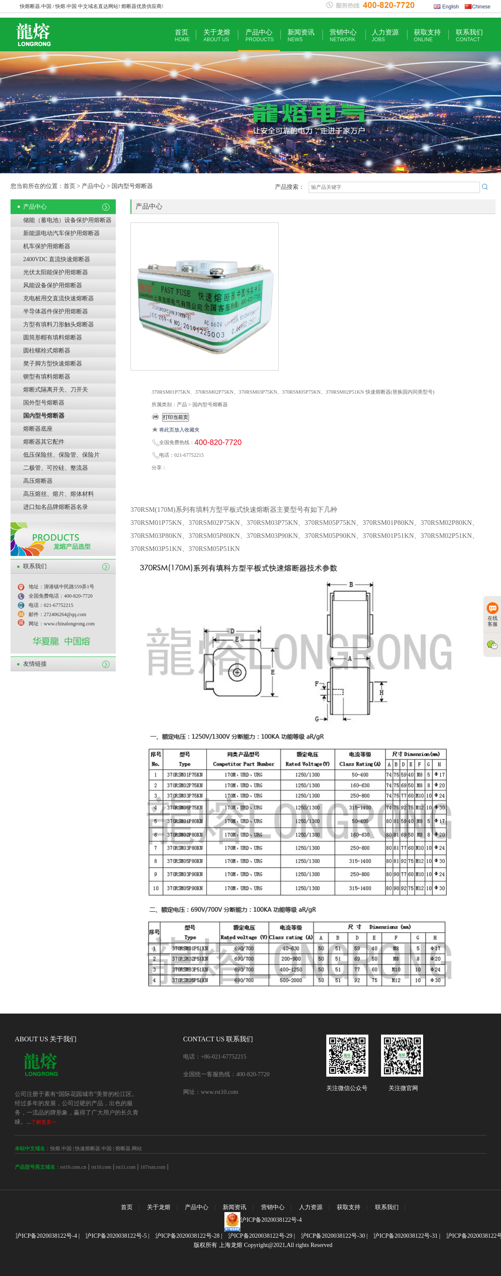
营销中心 (343, 35)
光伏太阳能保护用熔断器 (55, 272)
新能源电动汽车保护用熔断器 (61, 233)
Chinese (477, 7)
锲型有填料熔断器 (46, 376)
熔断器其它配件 (43, 442)
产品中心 (259, 35)
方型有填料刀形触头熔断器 (58, 324)
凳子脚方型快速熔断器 (52, 363)
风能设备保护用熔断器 (52, 285)
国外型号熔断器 (43, 403)
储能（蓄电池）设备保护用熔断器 (67, 220)
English (446, 7)
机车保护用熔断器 (46, 246)
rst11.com (125, 1167)
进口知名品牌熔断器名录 (55, 507)
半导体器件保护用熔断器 (55, 311)
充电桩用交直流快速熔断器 (58, 298)
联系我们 (469, 35)
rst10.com (101, 1167)
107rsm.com (152, 1167)
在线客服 (492, 614)
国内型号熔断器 (43, 416)
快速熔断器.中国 (93, 1149)
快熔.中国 (61, 1149)
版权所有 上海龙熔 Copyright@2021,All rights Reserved (263, 1245)
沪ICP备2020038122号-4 (270, 1220)
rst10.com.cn (73, 1167)
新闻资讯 (301, 35)
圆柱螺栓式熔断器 (46, 350)
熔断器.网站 (128, 1149)
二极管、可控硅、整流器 (55, 468)
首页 (182, 35)
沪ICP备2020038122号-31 (405, 1236)
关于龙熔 (216, 35)
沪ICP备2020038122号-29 (260, 1236)
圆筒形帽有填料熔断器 (52, 337)
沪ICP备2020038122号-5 (116, 1236)
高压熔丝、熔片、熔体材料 (58, 494)
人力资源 (385, 35)
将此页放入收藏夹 (179, 430)
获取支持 (427, 35)
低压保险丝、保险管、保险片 (61, 455)
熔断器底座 (38, 429)
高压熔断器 (38, 481)
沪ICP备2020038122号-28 (187, 1236)
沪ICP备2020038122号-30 (333, 1236)
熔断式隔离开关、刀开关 (55, 390)
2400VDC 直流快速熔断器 (56, 259)
